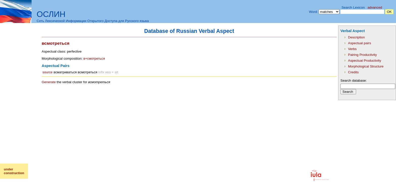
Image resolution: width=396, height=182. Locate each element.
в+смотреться (94, 58)
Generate (49, 82)
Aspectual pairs (359, 43)
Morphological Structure (366, 66)
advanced (374, 7)
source (47, 72)
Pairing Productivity (362, 55)
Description (356, 37)
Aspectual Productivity (364, 60)
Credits (353, 72)
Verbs (352, 49)
